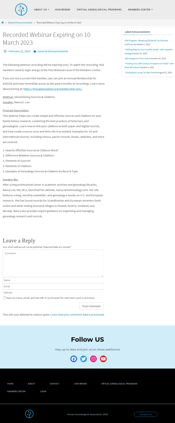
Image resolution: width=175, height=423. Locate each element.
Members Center (16, 391)
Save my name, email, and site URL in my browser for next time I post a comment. (50, 297)
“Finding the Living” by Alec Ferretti (141, 72)
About (31, 383)
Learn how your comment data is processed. (77, 314)
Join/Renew (80, 383)
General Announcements (20, 22)
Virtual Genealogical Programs (119, 383)
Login (43, 391)
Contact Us (146, 414)
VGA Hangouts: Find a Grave (137, 58)
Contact (54, 383)
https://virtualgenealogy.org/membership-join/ (52, 89)
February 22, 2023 (19, 51)
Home (10, 383)
